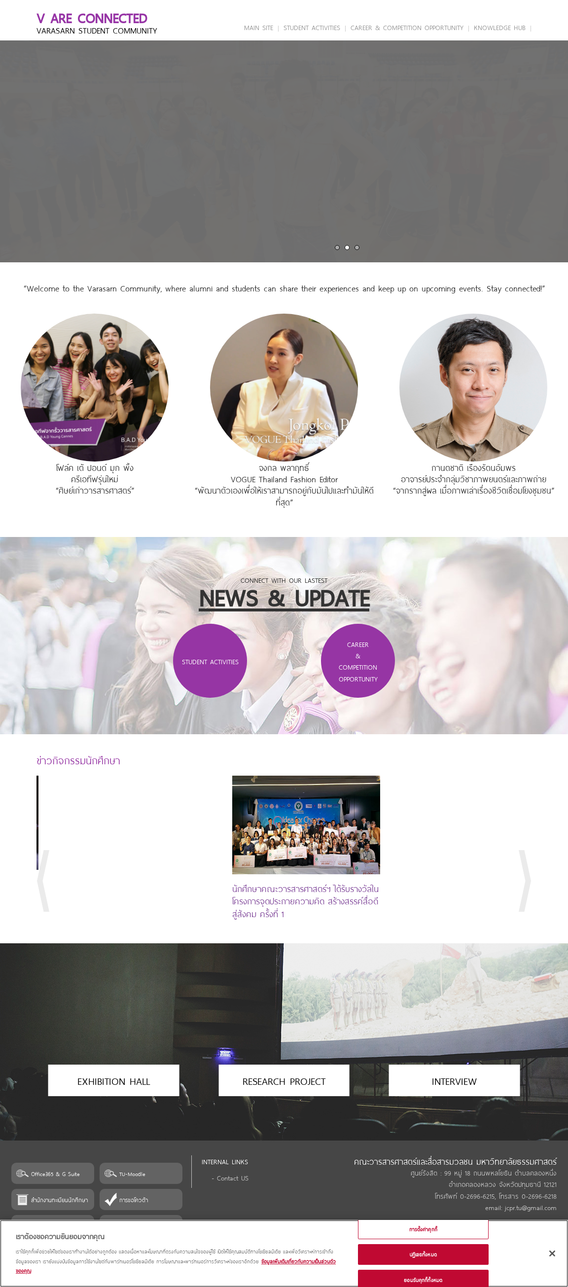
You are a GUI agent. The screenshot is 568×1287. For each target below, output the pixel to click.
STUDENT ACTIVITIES (312, 27)
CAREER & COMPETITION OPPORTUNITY (407, 27)
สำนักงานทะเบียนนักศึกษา (59, 1199)
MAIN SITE (258, 27)
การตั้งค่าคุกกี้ (423, 1229)
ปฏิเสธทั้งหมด (423, 1254)
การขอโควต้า (133, 1199)
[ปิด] (552, 1253)
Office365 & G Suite (55, 1173)
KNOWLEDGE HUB (500, 27)
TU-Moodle (132, 1173)
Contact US (232, 1177)
